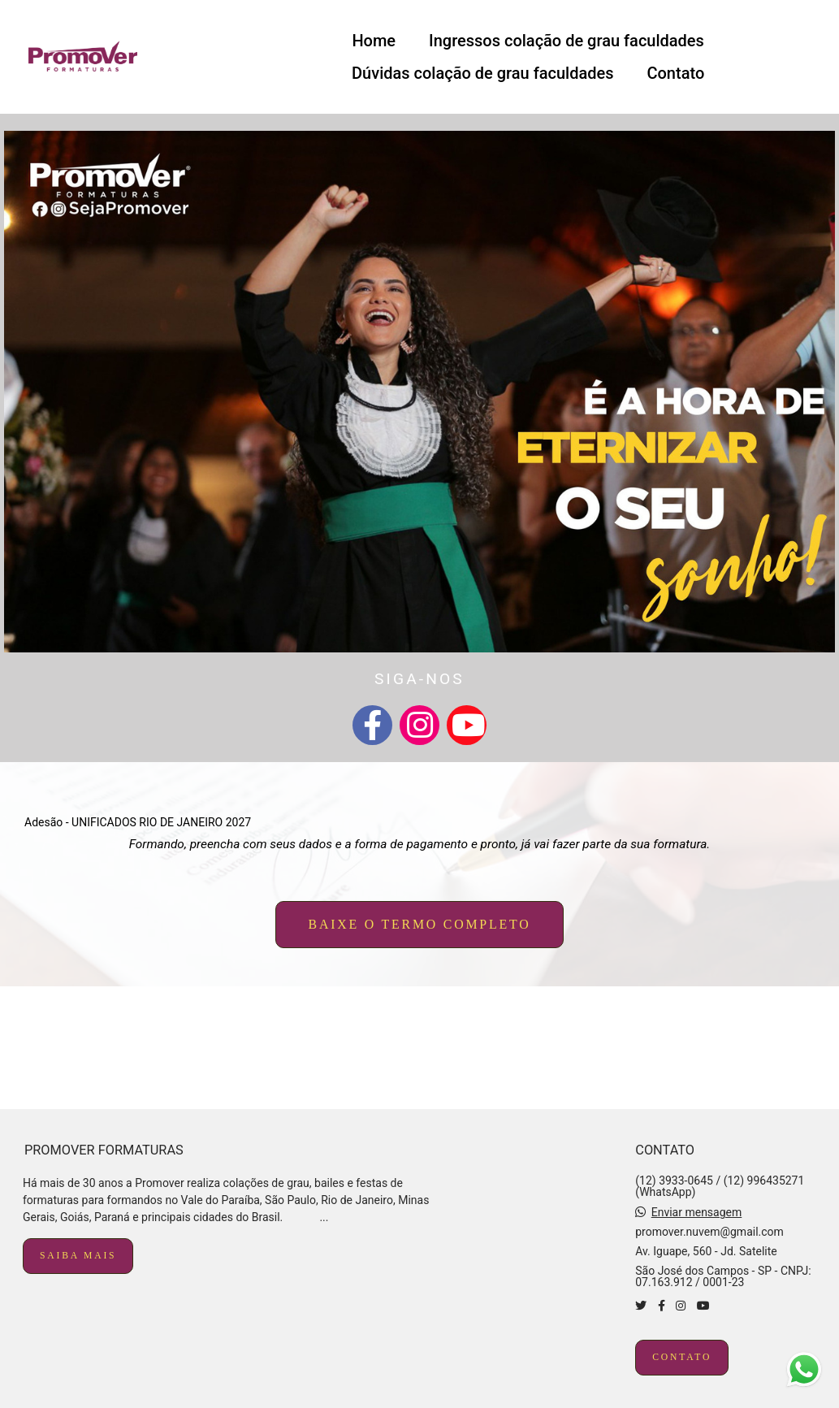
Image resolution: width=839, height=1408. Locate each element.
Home (374, 40)
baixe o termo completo (420, 924)
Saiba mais (78, 1255)
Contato (675, 73)
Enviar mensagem (696, 1212)
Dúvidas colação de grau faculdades (482, 73)
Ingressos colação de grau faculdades (566, 40)
